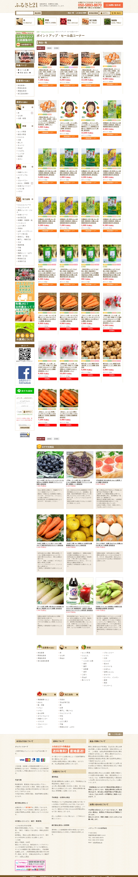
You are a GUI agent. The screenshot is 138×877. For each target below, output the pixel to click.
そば (19, 242)
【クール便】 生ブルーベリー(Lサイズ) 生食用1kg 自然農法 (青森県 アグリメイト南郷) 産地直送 (50, 482)
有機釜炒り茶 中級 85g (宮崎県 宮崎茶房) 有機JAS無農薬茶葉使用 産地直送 (90, 221)
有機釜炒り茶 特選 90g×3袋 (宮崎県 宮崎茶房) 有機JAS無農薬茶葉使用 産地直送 (112, 173)
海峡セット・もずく (25, 253)
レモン (40, 710)
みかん (40, 702)
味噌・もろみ (23, 256)
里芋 (85, 672)
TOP (38, 31)
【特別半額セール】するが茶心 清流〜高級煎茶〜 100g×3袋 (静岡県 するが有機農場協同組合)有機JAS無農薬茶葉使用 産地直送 (69, 273)
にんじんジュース (24, 205)
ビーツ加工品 (23, 234)
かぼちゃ (107, 669)
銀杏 (105, 680)
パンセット (22, 223)
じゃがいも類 (88, 661)
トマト (106, 655)
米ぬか (62, 658)
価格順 (49, 48)
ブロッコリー (109, 653)
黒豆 (105, 683)
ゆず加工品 (22, 217)
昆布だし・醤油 (23, 237)
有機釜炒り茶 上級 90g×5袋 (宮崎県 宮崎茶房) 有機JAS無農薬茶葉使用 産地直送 (112, 221)
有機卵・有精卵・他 (25, 220)
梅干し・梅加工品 (24, 239)
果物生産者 (22, 91)
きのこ (20, 159)
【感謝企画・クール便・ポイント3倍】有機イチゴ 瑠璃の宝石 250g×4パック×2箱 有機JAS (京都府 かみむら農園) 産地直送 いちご (69, 367)
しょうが (21, 153)
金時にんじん (109, 672)
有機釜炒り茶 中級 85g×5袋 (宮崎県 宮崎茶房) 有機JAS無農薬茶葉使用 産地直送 (112, 124)
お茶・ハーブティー (25, 231)
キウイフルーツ (43, 716)
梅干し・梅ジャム (66, 710)
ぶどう (40, 727)
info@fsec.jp (97, 842)
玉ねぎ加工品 (65, 702)
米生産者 (21, 85)
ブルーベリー (23, 180)
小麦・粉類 (22, 118)
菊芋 (85, 666)
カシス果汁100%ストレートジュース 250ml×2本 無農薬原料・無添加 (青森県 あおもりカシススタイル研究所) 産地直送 (79, 608)
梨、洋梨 (41, 705)
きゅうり (107, 674)
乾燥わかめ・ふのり (67, 727)
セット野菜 (22, 131)
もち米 (20, 116)
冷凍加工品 (22, 261)
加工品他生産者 (43, 661)
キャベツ (21, 145)
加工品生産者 (23, 93)
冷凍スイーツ (23, 215)
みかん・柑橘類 (23, 183)
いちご (40, 708)
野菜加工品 (22, 258)
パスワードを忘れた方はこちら (24, 414)
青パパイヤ (86, 680)
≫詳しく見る (24, 856)
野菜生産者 (22, 88)
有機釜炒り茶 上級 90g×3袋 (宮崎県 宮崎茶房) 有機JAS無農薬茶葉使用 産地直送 (90, 173)
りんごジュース (23, 207)
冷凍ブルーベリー (24, 186)
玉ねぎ (20, 148)
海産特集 (21, 245)
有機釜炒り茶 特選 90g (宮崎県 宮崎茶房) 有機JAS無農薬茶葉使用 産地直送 (47, 221)
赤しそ (20, 142)
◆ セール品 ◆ (23, 70)
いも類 (84, 658)
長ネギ (106, 664)
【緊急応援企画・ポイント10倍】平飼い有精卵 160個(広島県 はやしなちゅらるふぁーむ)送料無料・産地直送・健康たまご (90, 73)
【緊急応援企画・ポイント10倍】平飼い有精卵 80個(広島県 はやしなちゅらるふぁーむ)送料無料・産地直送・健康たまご (47, 73)
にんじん (21, 137)
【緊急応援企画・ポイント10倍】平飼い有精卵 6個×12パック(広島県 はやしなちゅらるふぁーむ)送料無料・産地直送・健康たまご (112, 72)
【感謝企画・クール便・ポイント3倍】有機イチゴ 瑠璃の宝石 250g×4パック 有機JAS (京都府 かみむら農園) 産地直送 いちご (47, 367)
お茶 (61, 708)
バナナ (20, 191)
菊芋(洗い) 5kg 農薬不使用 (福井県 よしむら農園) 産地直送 (90, 365)
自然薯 (20, 156)
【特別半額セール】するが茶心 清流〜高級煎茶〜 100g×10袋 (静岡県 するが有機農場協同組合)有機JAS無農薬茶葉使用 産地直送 (47, 273)
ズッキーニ (108, 685)
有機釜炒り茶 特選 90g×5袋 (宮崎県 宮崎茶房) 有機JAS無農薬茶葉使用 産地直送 (69, 221)
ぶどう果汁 (22, 226)
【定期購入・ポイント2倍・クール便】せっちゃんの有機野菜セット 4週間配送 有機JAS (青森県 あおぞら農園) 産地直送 (90, 126)
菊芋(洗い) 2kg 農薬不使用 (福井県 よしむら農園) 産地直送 (112, 365)
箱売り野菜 (22, 134)
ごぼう (84, 674)
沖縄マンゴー (23, 172)
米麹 (19, 250)
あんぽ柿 (41, 713)
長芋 (85, 664)
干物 (19, 247)
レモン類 (21, 189)
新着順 (56, 48)
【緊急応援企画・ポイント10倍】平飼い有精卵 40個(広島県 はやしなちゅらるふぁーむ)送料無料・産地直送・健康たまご (68, 73)
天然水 (20, 228)
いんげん (21, 151)
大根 (19, 140)
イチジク (41, 721)
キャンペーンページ (47, 31)
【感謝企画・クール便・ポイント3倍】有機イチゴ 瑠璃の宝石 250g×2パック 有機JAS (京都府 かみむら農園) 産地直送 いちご (112, 319)
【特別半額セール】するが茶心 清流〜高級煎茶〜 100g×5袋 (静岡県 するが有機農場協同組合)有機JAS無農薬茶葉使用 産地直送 (112, 273)
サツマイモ (108, 666)
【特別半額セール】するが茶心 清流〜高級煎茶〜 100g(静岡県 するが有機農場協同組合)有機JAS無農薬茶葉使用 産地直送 (90, 273)
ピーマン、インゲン (111, 677)
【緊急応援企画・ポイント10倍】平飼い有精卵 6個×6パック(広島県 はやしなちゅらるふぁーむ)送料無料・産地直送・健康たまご (47, 120)
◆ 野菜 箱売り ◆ (24, 73)
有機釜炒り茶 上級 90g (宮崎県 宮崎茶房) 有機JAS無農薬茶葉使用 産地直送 (68, 173)
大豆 (105, 658)
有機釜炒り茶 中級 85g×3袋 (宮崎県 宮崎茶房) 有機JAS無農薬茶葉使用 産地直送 (47, 173)
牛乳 (61, 716)
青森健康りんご (43, 699)
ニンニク (107, 661)
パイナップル (23, 175)
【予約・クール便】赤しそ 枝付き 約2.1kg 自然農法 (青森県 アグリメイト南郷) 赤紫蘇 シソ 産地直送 (79, 482)
